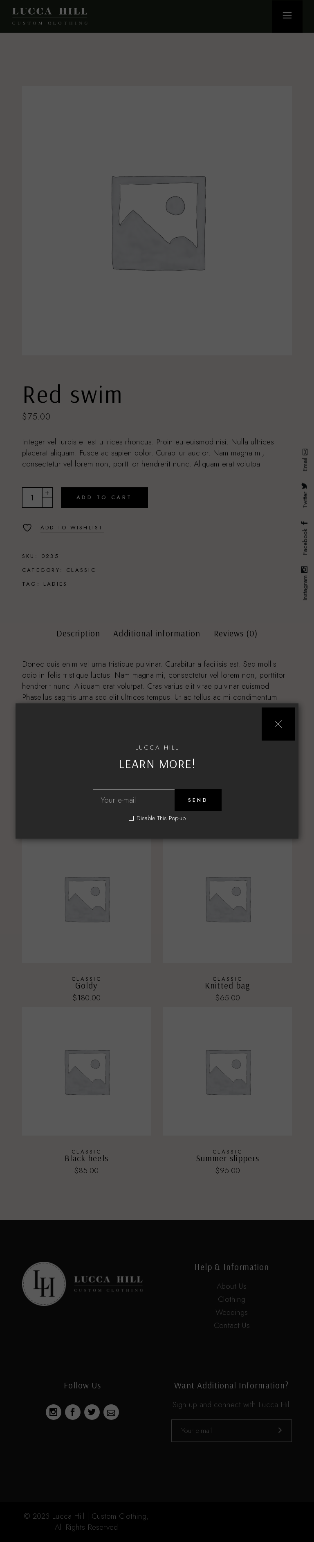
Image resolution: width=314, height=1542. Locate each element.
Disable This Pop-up (161, 818)
